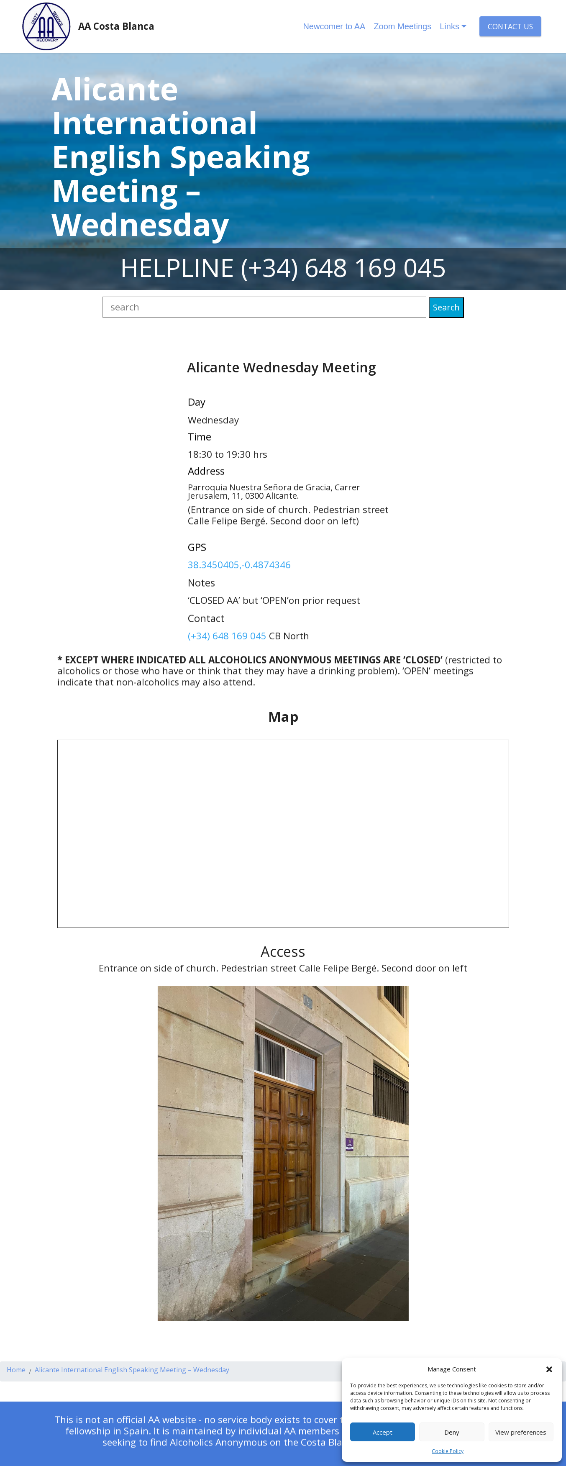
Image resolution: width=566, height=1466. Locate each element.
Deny (451, 1432)
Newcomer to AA (334, 26)
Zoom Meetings (402, 26)
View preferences (520, 1432)
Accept (382, 1432)
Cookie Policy (448, 1451)
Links (449, 26)
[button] (549, 1369)
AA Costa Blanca (116, 26)
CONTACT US (510, 26)
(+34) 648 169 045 (343, 267)
